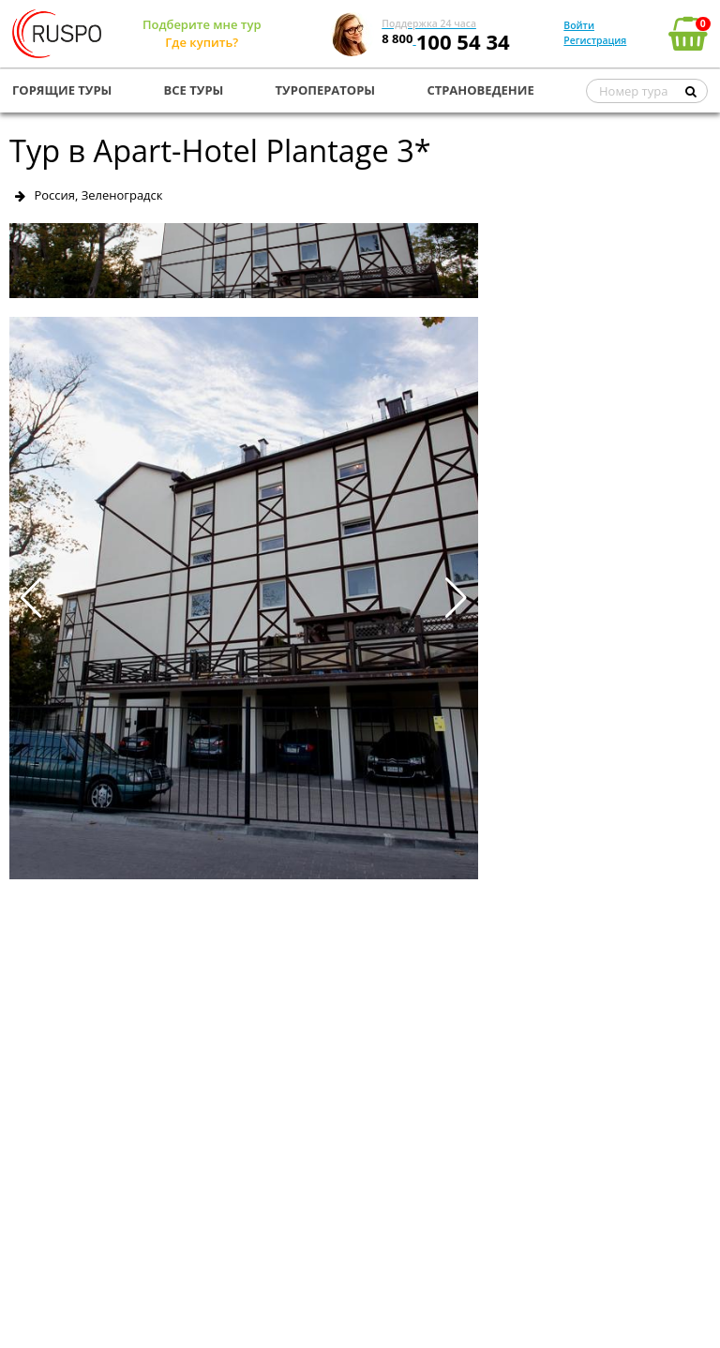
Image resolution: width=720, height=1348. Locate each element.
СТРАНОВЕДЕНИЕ (480, 90)
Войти (578, 25)
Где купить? (201, 42)
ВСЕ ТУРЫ (194, 90)
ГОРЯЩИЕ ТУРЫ (62, 90)
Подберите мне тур (202, 24)
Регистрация (594, 40)
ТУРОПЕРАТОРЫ (326, 90)
